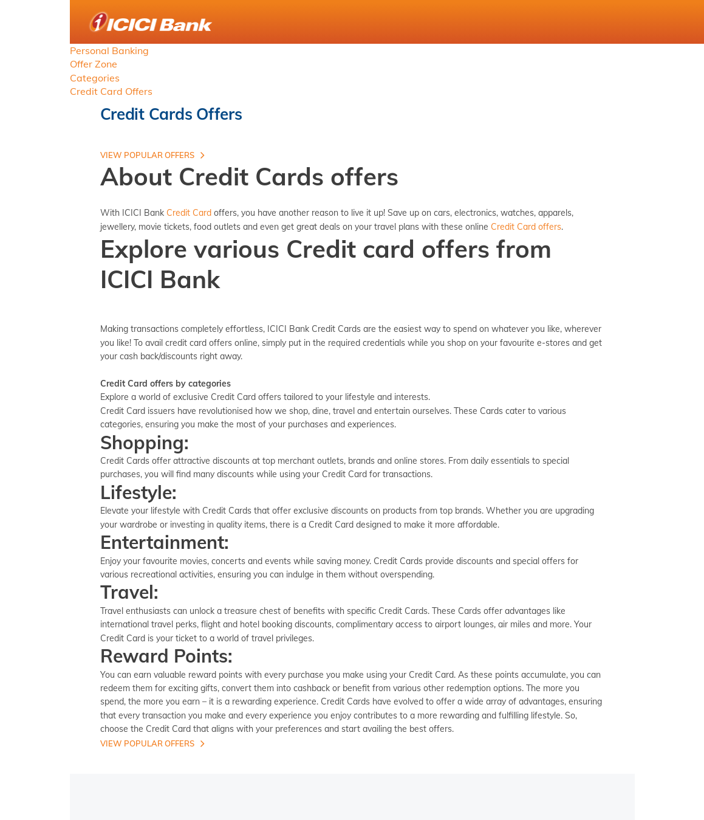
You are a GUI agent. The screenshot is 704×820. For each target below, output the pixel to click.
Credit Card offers (526, 226)
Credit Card (188, 212)
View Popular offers (147, 155)
